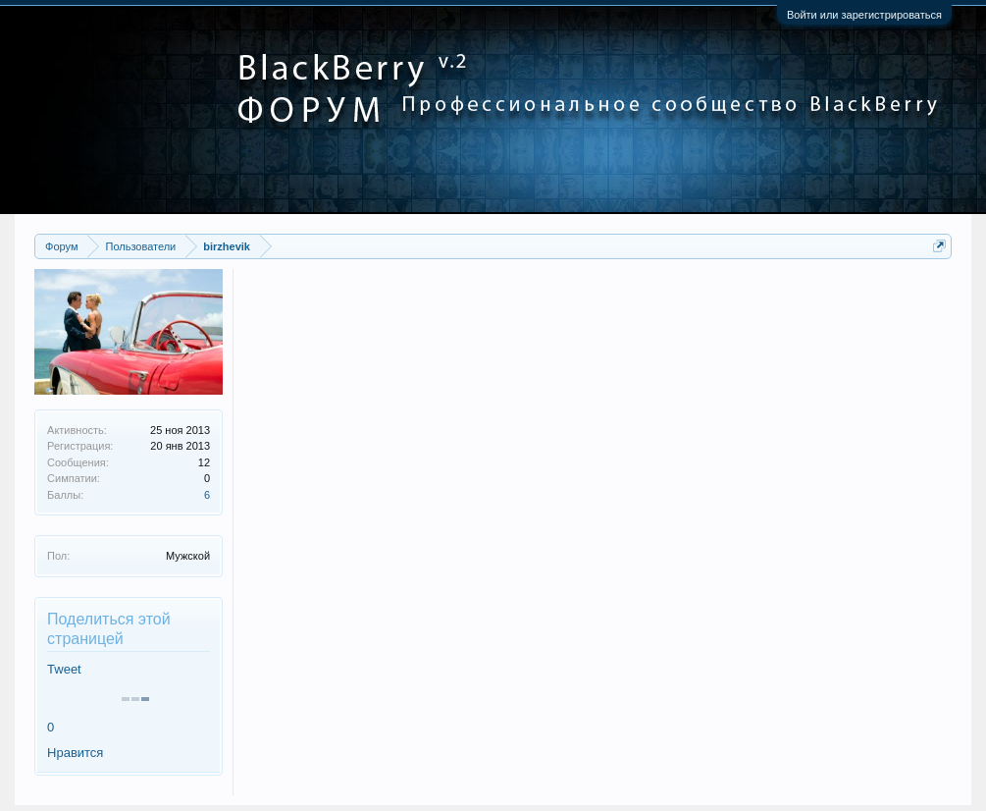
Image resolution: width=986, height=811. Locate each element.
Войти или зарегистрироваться (864, 15)
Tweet (64, 669)
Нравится (75, 752)
